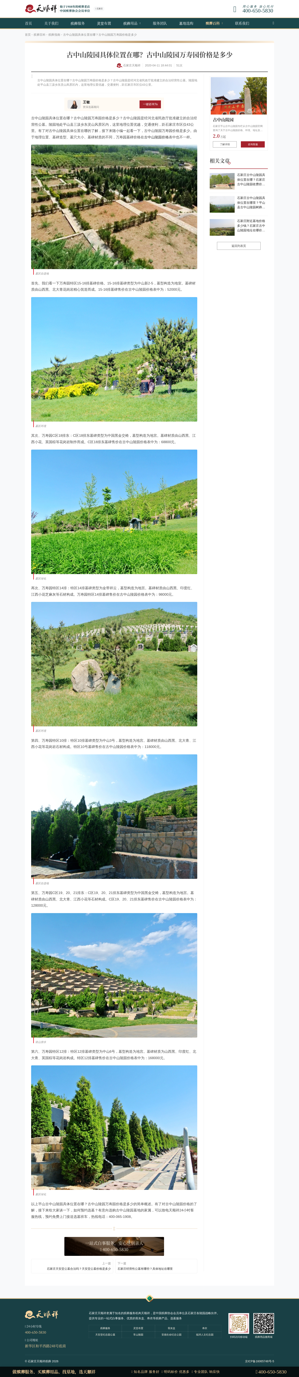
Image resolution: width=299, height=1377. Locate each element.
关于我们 (51, 23)
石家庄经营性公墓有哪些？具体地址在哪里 (145, 1268)
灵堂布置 (104, 23)
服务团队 (160, 23)
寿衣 (204, 1328)
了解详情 (225, 144)
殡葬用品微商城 (263, 1337)
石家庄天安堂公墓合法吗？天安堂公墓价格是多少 (79, 1268)
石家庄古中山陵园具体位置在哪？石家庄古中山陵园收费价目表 (251, 180)
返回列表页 (239, 246)
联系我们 (242, 23)
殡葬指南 (54, 34)
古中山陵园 (223, 120)
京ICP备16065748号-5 (259, 1361)
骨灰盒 (171, 1328)
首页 (28, 23)
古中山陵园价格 (156, 137)
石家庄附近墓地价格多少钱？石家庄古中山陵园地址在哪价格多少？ (251, 226)
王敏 (86, 102)
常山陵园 (138, 1334)
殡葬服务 (78, 23)
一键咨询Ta (150, 104)
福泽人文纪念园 (204, 1334)
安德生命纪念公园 (171, 1334)
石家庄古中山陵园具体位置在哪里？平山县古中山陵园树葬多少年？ (251, 203)
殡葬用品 (130, 23)
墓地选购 (186, 23)
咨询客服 (253, 144)
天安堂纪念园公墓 (105, 1334)
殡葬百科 (213, 23)
